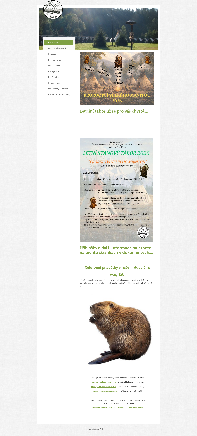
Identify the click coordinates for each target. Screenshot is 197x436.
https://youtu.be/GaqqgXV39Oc (105, 391)
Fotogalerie (53, 71)
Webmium (104, 429)
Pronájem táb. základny (59, 94)
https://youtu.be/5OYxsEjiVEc (103, 382)
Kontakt (52, 54)
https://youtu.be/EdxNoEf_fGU (103, 387)
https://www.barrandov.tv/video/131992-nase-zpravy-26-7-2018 (117, 408)
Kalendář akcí (54, 83)
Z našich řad (53, 77)
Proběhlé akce (54, 60)
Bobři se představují (57, 48)
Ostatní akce (54, 66)
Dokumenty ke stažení (58, 89)
